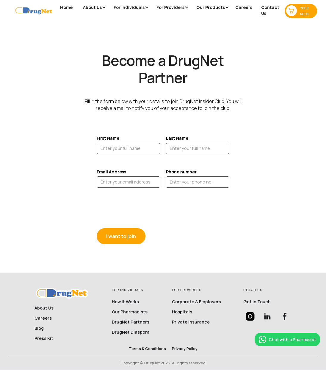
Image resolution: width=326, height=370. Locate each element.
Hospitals (182, 312)
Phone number (181, 172)
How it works (125, 301)
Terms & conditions (147, 348)
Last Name (177, 138)
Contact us (270, 10)
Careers (243, 7)
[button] (92, 7)
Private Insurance (191, 322)
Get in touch (257, 301)
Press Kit (44, 338)
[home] (34, 11)
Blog (39, 328)
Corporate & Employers (196, 301)
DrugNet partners (130, 322)
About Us (44, 308)
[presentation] (142, 208)
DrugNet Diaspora (131, 332)
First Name (108, 138)
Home (66, 7)
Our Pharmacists (130, 312)
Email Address (111, 172)
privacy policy (185, 348)
